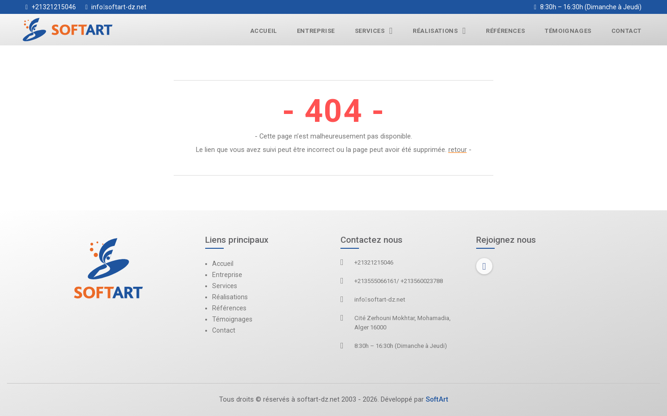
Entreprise (316, 30)
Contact (626, 30)
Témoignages (568, 30)
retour (457, 149)
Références (505, 30)
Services (374, 31)
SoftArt (437, 399)
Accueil (263, 30)
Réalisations (439, 31)
